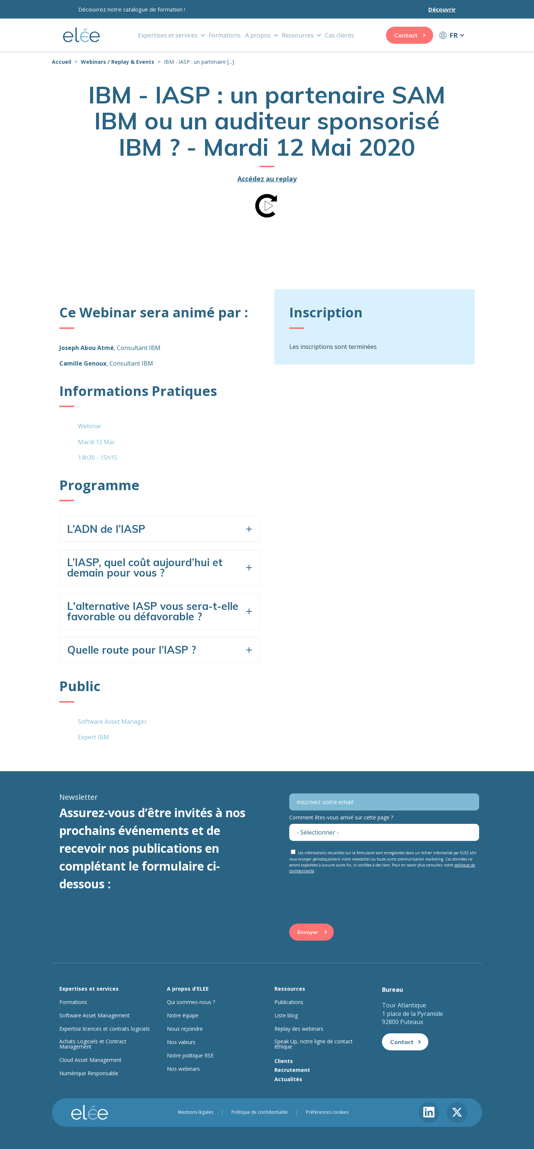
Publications (288, 1002)
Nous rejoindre (185, 1028)
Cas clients (339, 35)
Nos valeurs (181, 1042)
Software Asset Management (94, 1015)
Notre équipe (182, 1015)
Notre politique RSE (190, 1055)
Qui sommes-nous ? (191, 1002)
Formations (225, 35)
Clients (283, 1060)
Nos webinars (183, 1069)
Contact (406, 35)
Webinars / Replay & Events (117, 61)
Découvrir (442, 9)
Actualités (288, 1079)
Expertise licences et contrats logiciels (104, 1028)
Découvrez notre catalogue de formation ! (131, 9)
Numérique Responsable (88, 1073)
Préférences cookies (327, 1112)
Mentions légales (195, 1112)
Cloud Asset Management (90, 1060)
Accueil (61, 61)
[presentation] (345, 891)
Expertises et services (168, 35)
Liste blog (286, 1015)
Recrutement (292, 1069)
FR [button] (453, 35)
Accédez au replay (267, 178)
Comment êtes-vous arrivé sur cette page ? (341, 817)
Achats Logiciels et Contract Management (92, 1044)
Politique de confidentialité (259, 1112)
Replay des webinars (298, 1028)
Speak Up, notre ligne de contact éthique (313, 1044)
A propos (258, 35)
